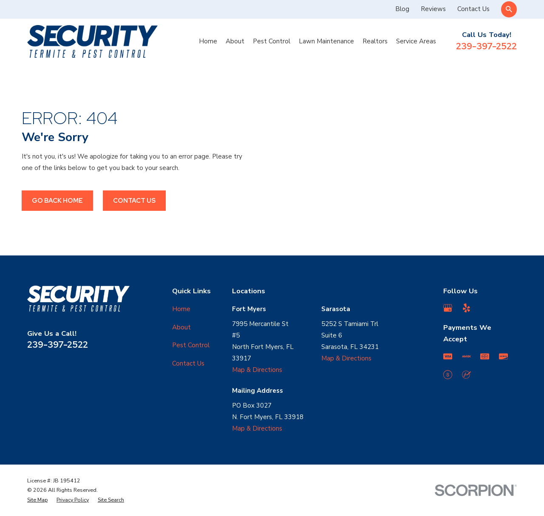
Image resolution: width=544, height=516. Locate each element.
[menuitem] (37, 500)
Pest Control (191, 345)
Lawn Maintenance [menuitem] (326, 41)
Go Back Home (57, 200)
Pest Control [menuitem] (271, 41)
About (181, 327)
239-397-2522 (486, 46)
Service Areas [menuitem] (416, 41)
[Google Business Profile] (447, 307)
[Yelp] (466, 307)
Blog (402, 9)
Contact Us (473, 9)
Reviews (433, 9)
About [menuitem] (235, 41)
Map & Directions (257, 370)
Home (181, 309)
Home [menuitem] (208, 41)
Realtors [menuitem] (375, 41)
